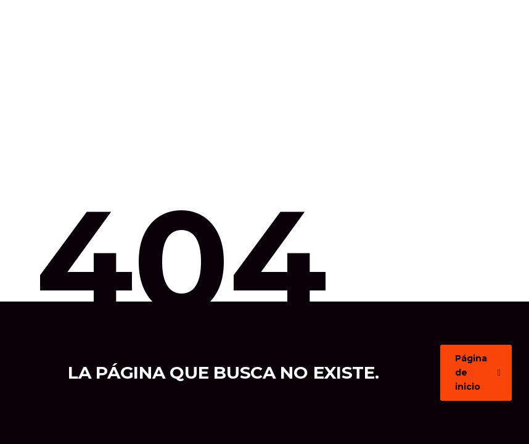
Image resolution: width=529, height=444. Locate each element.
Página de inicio (478, 372)
